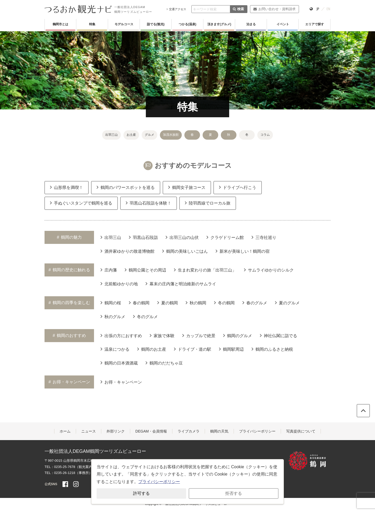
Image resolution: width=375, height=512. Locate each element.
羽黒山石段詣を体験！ (148, 202)
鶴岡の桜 (111, 302)
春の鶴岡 (139, 302)
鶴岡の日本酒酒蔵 (119, 362)
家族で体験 (162, 335)
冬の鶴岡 (224, 302)
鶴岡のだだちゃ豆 (164, 362)
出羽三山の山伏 (182, 237)
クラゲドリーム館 (225, 237)
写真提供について (300, 431)
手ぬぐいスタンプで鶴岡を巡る (81, 202)
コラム (265, 135)
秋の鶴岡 (196, 302)
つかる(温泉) (187, 24)
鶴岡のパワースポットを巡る (126, 187)
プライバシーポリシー (257, 431)
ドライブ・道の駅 (192, 348)
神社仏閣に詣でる (278, 335)
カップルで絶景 (198, 335)
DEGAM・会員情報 (151, 431)
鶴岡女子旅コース (186, 187)
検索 (238, 9)
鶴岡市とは (60, 24)
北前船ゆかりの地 (119, 283)
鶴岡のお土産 (151, 348)
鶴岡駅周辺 (231, 348)
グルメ (149, 135)
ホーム (65, 431)
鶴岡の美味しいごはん (185, 251)
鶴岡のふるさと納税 (272, 348)
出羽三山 (111, 135)
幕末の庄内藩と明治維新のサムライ (181, 283)
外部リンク (116, 431)
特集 (92, 24)
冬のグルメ (145, 316)
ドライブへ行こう (237, 187)
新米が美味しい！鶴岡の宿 (243, 251)
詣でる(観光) (156, 24)
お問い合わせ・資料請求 (274, 9)
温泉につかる (115, 348)
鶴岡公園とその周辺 (145, 269)
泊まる (251, 24)
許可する (141, 493)
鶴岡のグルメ (237, 335)
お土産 (131, 135)
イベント (283, 24)
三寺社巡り (264, 237)
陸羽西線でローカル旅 (207, 202)
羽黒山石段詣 (143, 237)
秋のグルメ (113, 316)
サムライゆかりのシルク (269, 269)
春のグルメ (254, 302)
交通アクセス (176, 9)
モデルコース (124, 24)
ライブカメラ (188, 431)
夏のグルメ (287, 302)
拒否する (233, 493)
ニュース (88, 431)
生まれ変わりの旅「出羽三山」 (205, 269)
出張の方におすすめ (121, 335)
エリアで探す (314, 24)
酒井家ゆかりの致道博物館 (127, 251)
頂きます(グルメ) (219, 24)
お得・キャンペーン (121, 381)
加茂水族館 (171, 135)
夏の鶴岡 (167, 302)
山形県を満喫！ (66, 187)
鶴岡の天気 (219, 431)
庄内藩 (109, 269)
